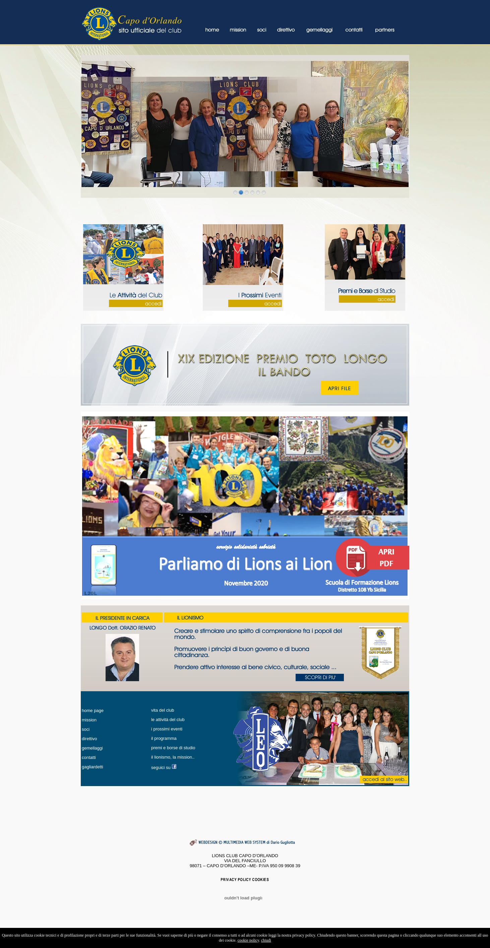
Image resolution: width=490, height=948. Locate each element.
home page (93, 710)
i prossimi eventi (166, 728)
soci (85, 729)
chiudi (266, 940)
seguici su (161, 767)
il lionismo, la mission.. (172, 757)
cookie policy (248, 940)
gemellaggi (92, 748)
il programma (164, 738)
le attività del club (168, 719)
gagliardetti (92, 766)
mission (89, 719)
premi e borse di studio (173, 747)
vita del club (162, 710)
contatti (89, 757)
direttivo (89, 738)
